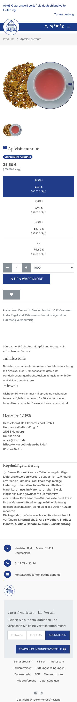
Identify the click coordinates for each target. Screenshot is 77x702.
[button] (8, 91)
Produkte (8, 39)
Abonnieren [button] (57, 635)
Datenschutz (22, 674)
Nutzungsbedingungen (50, 667)
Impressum (57, 661)
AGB (37, 674)
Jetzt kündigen (49, 680)
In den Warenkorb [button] (27, 279)
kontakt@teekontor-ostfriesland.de (38, 575)
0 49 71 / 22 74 (25, 563)
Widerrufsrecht (26, 680)
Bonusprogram (22, 661)
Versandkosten (53, 674)
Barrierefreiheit (22, 667)
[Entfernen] (7, 267)
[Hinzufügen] (26, 267)
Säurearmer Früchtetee (18, 157)
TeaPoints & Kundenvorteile (42, 649)
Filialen (41, 661)
